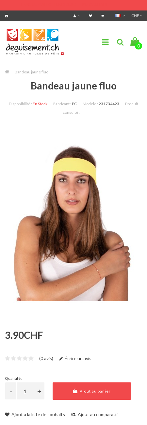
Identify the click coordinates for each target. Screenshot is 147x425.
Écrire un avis (75, 358)
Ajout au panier (92, 391)
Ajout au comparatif (94, 414)
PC (74, 103)
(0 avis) (46, 358)
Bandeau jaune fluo (31, 71)
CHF (136, 15)
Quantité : (13, 378)
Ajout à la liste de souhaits (35, 414)
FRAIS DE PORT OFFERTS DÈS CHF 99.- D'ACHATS (64, 4)
